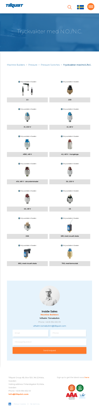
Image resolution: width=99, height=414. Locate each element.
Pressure (32, 65)
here (87, 377)
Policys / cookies (20, 404)
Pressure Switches (50, 65)
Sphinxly (36, 404)
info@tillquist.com (18, 394)
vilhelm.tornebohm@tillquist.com (49, 326)
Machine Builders (16, 65)
